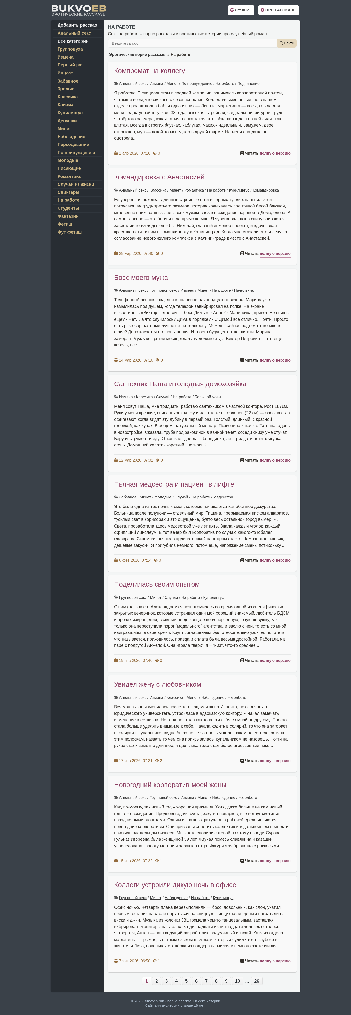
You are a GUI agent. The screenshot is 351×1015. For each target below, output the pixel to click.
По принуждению (196, 84)
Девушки (67, 120)
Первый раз (71, 64)
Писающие (69, 168)
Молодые (162, 497)
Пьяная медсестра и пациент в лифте (174, 484)
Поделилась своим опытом (157, 584)
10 (237, 981)
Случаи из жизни (76, 184)
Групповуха (70, 49)
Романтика (194, 190)
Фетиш (65, 224)
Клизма (65, 104)
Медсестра (223, 497)
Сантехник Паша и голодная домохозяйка (180, 384)
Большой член (208, 397)
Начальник (244, 290)
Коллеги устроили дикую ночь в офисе (175, 885)
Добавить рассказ (77, 25)
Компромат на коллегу (149, 70)
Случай (162, 397)
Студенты (68, 208)
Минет (172, 84)
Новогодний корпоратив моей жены (170, 784)
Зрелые (66, 88)
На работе (224, 84)
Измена (156, 84)
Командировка (266, 190)
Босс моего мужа (141, 277)
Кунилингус (239, 190)
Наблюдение (212, 697)
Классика (158, 190)
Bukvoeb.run (154, 1001)
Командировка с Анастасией (159, 177)
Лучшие (241, 10)
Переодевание (73, 144)
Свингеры (68, 192)
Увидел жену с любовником (157, 684)
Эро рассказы (279, 10)
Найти (287, 43)
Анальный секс (132, 84)
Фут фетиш (70, 232)
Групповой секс (163, 290)
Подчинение (248, 84)
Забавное (127, 497)
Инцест (65, 73)
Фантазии (68, 216)
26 (256, 981)
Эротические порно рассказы (137, 54)
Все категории (73, 41)
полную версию (275, 153)
